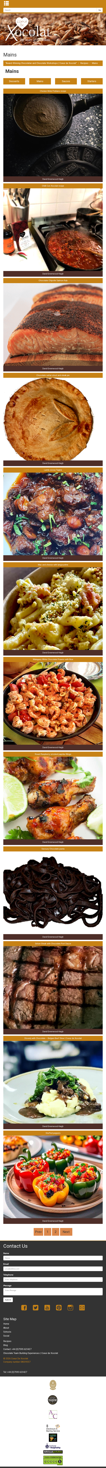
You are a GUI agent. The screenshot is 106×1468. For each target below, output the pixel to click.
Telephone (8, 1274)
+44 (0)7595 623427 (17, 1372)
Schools (7, 1331)
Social (6, 1335)
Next (66, 1232)
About (6, 1328)
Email (6, 1264)
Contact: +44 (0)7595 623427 (17, 1349)
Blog (5, 1345)
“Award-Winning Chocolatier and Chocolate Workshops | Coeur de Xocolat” (41, 63)
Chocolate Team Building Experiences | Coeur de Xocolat (30, 1353)
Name (6, 1253)
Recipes (84, 63)
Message (7, 1285)
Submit (8, 1300)
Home (6, 1324)
